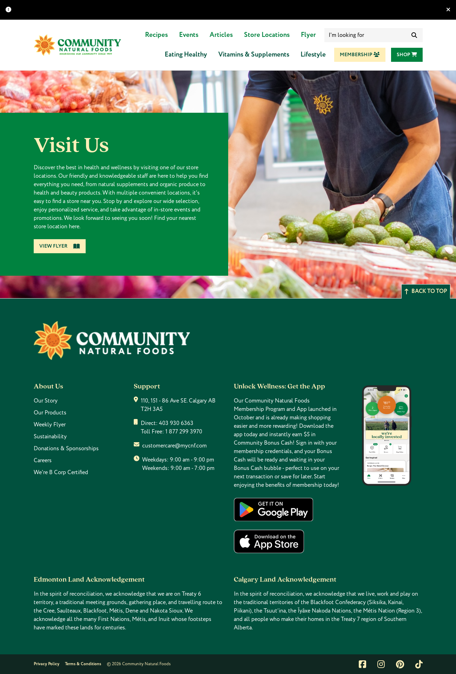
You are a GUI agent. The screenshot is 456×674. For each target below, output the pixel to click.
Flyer (308, 35)
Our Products (50, 413)
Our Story (46, 401)
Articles (221, 35)
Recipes (156, 35)
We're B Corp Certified (61, 472)
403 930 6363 (176, 423)
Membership (360, 54)
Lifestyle (313, 54)
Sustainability (50, 436)
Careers (43, 460)
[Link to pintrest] (400, 664)
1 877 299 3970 (183, 432)
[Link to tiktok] (419, 664)
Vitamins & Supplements (253, 54)
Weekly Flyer (50, 424)
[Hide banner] (448, 10)
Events (188, 35)
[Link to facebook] (362, 664)
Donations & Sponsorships (66, 448)
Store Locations (267, 35)
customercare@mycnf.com (174, 446)
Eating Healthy (186, 54)
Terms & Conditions (83, 664)
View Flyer (59, 246)
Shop (407, 54)
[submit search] (414, 35)
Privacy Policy (46, 664)
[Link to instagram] (381, 664)
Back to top (425, 291)
